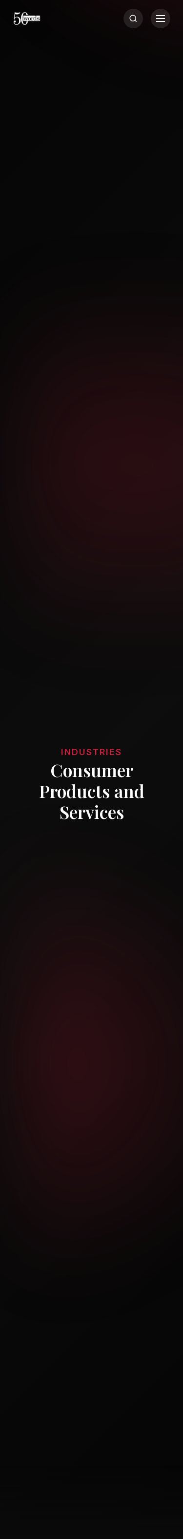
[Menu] (160, 18)
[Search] (133, 18)
